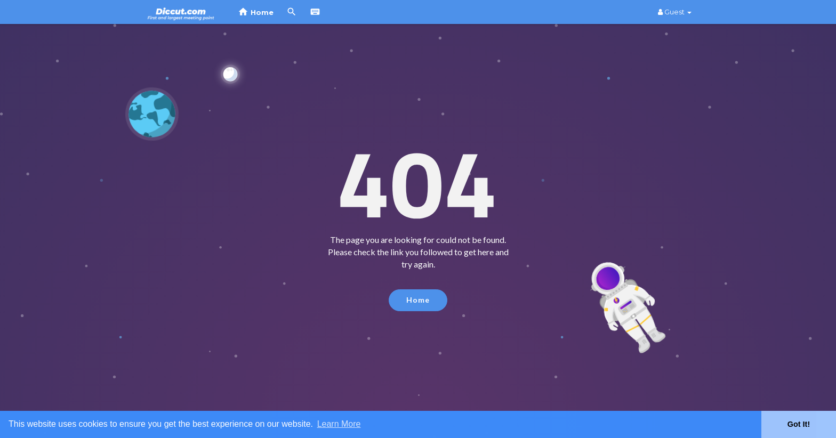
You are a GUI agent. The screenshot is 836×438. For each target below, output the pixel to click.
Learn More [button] (339, 423)
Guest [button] (675, 11)
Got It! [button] (798, 424)
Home (418, 299)
